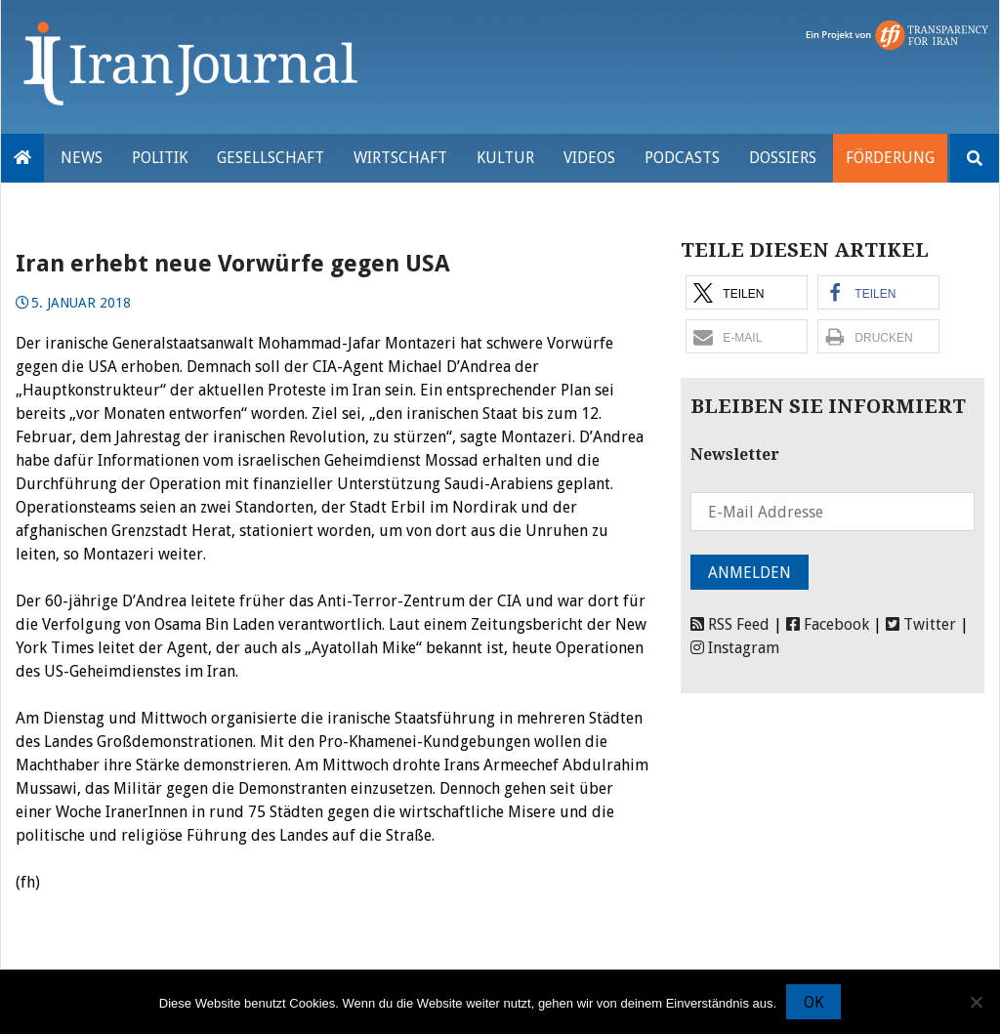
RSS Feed (730, 624)
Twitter (921, 624)
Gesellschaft (270, 157)
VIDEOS (589, 157)
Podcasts (682, 157)
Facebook (827, 624)
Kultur (505, 157)
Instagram (734, 648)
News (82, 157)
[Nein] (975, 1002)
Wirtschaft (400, 157)
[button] (747, 292)
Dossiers (782, 157)
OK (813, 1002)
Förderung (890, 157)
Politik (160, 157)
